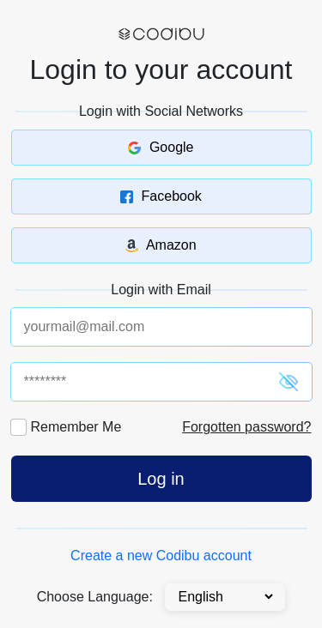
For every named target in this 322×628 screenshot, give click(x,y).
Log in (161, 478)
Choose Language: (95, 596)
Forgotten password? (246, 427)
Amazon (160, 245)
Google (160, 147)
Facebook (161, 196)
